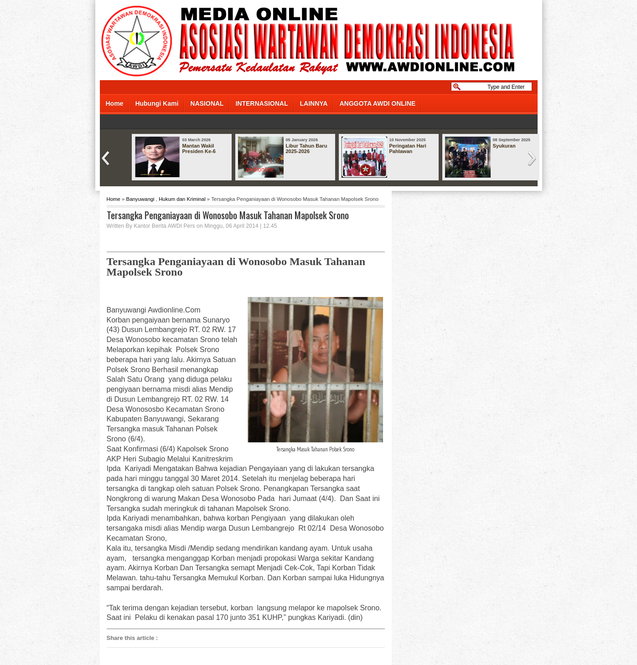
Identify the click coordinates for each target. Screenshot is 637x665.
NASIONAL (206, 103)
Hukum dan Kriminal (182, 199)
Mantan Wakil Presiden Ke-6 (199, 148)
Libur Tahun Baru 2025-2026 (306, 148)
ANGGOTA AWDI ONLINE (377, 103)
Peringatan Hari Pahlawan (407, 148)
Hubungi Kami (156, 103)
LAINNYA (314, 103)
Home (115, 103)
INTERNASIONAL (261, 103)
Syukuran (504, 145)
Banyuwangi (140, 199)
